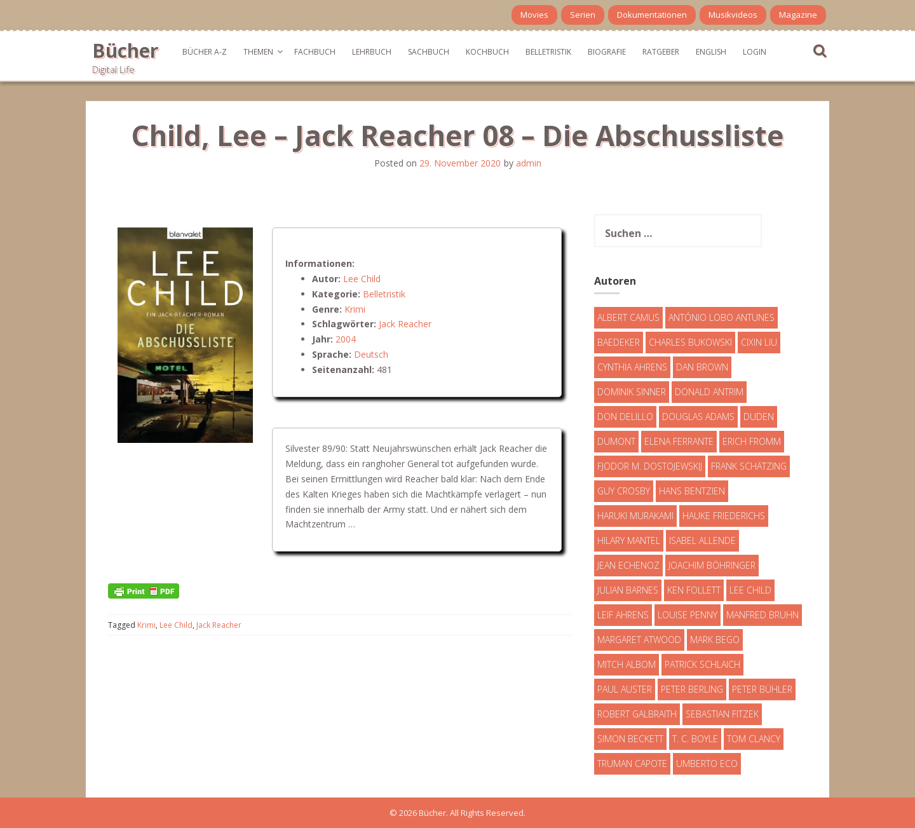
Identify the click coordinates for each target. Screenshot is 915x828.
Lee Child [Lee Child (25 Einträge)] (750, 590)
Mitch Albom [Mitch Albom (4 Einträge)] (626, 664)
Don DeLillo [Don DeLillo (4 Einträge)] (625, 417)
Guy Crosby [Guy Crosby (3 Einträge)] (623, 491)
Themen (258, 51)
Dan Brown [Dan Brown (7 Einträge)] (702, 367)
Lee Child (362, 279)
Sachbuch (428, 51)
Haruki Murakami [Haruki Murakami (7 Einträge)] (635, 516)
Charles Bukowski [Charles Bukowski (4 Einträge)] (690, 342)
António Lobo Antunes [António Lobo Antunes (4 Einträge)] (721, 317)
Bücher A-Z (204, 51)
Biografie (607, 51)
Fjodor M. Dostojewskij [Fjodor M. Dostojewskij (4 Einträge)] (649, 466)
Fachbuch (315, 51)
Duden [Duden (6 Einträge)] (758, 417)
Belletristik (548, 51)
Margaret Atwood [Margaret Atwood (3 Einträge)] (639, 640)
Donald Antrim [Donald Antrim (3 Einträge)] (709, 392)
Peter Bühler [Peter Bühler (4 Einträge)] (762, 689)
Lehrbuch (371, 51)
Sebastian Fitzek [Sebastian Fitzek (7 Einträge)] (722, 714)
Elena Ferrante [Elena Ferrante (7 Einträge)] (679, 441)
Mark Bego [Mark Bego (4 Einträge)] (715, 640)
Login (754, 51)
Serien (582, 14)
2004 (346, 339)
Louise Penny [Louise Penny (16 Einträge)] (687, 615)
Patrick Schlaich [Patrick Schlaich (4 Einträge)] (702, 664)
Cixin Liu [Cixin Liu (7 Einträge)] (759, 342)
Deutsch (371, 354)
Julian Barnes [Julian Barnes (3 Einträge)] (627, 590)
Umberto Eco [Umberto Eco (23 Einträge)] (707, 763)
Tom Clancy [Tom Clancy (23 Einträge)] (753, 739)
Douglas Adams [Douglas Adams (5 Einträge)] (698, 417)
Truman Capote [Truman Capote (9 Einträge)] (632, 763)
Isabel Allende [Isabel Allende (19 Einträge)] (702, 540)
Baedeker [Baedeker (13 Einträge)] (618, 342)
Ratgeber (660, 51)
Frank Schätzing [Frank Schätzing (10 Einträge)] (749, 466)
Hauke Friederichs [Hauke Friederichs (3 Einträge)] (723, 516)
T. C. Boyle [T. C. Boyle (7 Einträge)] (695, 739)
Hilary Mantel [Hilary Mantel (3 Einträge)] (628, 540)
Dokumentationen (652, 14)
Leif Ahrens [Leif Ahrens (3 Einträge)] (623, 615)
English (711, 51)
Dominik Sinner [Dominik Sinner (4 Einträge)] (631, 392)
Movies (534, 14)
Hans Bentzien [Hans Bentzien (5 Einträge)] (692, 491)
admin (528, 163)
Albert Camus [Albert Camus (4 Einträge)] (628, 317)
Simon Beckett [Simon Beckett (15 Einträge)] (630, 739)
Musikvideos (732, 14)
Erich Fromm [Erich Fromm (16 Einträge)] (751, 441)
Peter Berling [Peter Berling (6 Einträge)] (692, 689)
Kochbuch (487, 51)
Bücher (125, 50)
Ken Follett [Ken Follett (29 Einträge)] (694, 590)
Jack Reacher (405, 324)
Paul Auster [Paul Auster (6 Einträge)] (624, 689)
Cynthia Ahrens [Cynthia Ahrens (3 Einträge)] (632, 367)
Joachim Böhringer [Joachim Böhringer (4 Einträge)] (712, 565)
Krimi (354, 309)
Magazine (798, 14)
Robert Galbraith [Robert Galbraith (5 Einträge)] (637, 714)
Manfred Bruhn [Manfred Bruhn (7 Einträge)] (762, 615)
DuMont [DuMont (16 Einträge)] (616, 441)
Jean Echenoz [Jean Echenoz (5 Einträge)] (628, 565)
